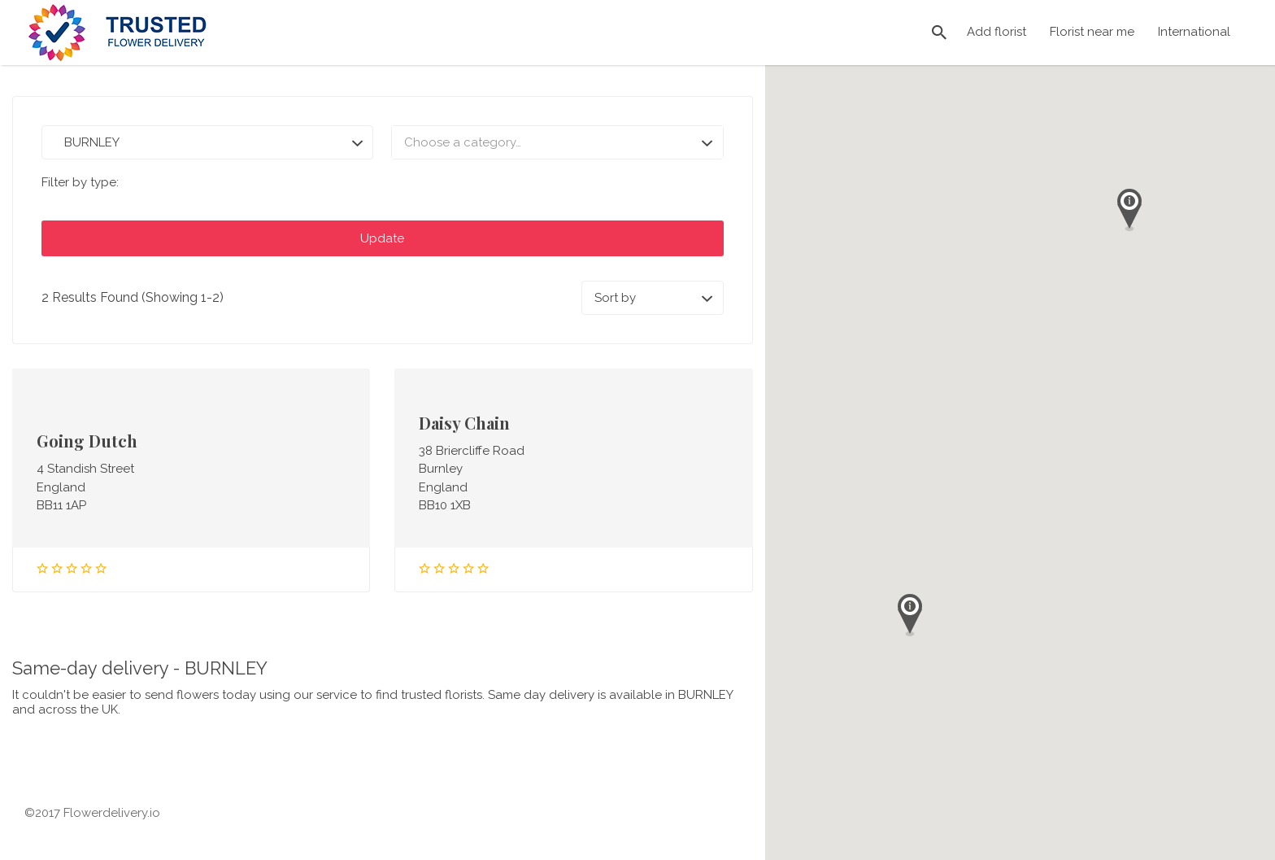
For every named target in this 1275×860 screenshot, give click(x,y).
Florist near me (1092, 31)
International (1194, 31)
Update (382, 238)
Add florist (996, 31)
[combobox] (557, 142)
